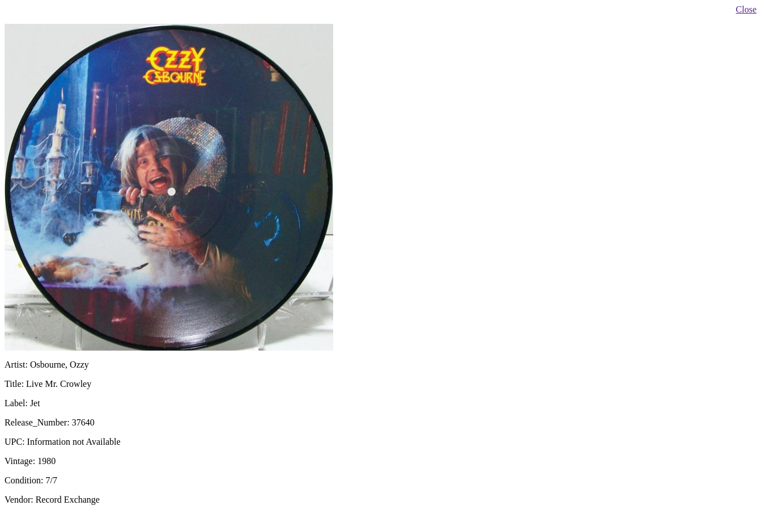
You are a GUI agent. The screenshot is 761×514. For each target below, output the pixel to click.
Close (746, 9)
